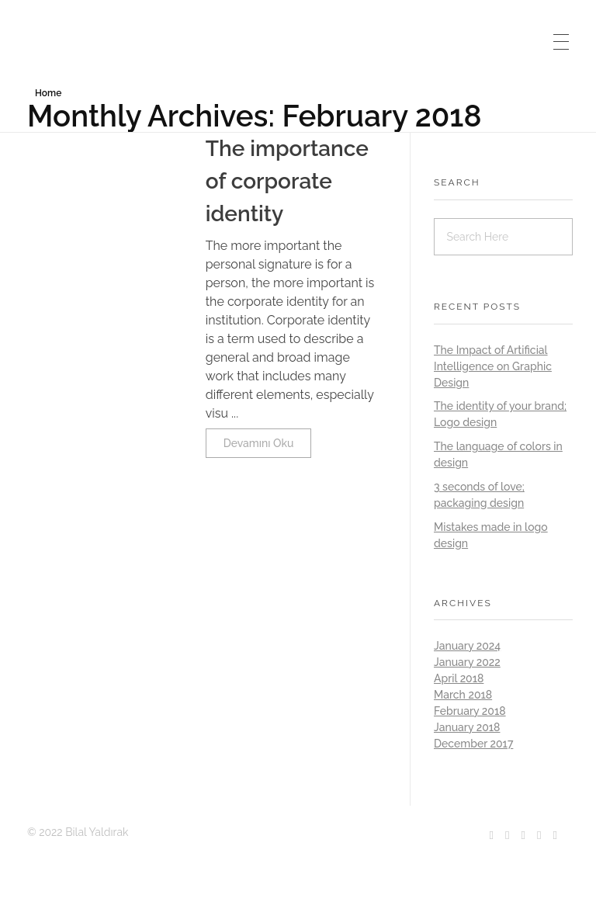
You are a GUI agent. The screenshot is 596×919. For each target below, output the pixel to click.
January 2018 (467, 727)
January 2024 (467, 646)
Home (48, 93)
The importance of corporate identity (287, 181)
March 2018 (463, 694)
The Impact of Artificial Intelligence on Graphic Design (493, 366)
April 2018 (458, 678)
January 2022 (467, 662)
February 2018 (470, 711)
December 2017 (473, 743)
